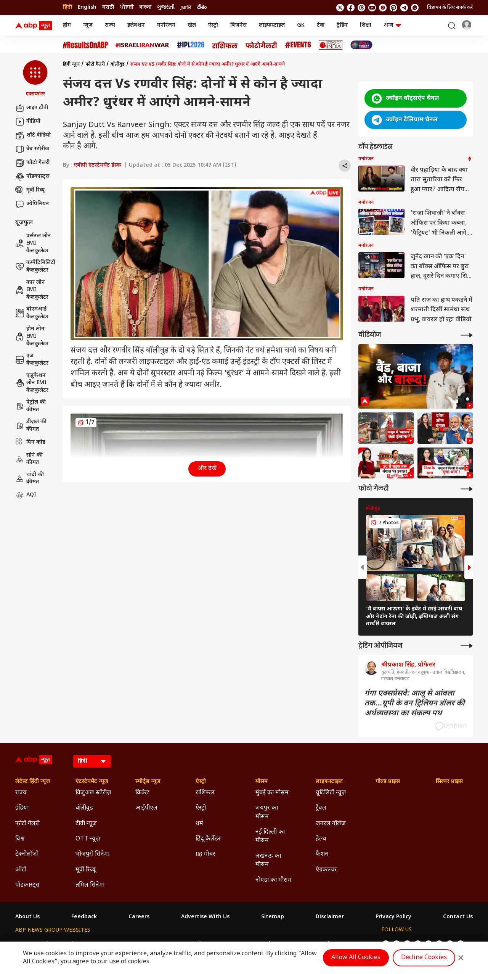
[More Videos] (467, 335)
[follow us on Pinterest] (393, 7)
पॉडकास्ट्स (32, 176)
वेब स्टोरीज (32, 149)
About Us (27, 917)
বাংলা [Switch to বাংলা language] (145, 7)
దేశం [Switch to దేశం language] (202, 7)
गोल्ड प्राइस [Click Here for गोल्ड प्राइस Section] (388, 781)
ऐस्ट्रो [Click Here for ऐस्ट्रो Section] (201, 781)
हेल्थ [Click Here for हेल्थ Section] (321, 839)
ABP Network (32, 944)
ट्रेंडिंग (342, 25)
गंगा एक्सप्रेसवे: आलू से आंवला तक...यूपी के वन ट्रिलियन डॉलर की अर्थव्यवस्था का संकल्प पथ (414, 703)
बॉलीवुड (118, 64)
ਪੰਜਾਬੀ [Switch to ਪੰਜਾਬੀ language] (126, 7)
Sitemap (272, 917)
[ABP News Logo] (35, 25)
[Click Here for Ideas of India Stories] (331, 45)
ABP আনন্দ (128, 944)
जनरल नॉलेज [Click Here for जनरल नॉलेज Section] (331, 824)
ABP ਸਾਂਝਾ (264, 944)
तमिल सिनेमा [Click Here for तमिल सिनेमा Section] (89, 885)
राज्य (110, 25)
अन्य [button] (392, 25)
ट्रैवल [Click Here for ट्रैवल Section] (321, 808)
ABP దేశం (325, 944)
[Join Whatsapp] (414, 7)
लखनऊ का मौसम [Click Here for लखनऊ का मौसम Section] (268, 860)
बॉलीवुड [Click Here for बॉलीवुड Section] (84, 808)
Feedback (84, 917)
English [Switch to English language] (87, 7)
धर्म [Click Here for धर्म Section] (199, 824)
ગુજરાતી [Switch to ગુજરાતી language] (166, 7)
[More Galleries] (467, 489)
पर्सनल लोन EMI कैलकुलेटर (33, 243)
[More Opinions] (467, 646)
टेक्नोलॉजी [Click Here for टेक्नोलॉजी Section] (27, 854)
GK (301, 25)
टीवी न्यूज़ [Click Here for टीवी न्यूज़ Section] (86, 824)
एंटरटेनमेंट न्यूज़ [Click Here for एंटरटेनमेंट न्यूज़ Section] (91, 781)
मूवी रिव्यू (30, 190)
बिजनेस (238, 25)
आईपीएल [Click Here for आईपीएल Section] (146, 808)
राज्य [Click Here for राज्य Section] (21, 793)
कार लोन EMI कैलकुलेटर (31, 290)
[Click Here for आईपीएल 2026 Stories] (190, 45)
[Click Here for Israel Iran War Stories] (142, 45)
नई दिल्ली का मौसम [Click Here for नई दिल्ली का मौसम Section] (270, 836)
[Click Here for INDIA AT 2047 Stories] (361, 45)
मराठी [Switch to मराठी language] (108, 7)
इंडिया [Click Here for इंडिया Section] (22, 808)
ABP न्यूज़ (97, 944)
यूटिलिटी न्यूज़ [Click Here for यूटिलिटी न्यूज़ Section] (331, 793)
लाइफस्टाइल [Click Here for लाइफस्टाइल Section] (329, 781)
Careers (138, 917)
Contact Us (458, 917)
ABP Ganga (231, 944)
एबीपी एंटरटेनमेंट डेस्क (97, 165)
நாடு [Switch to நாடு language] (185, 7)
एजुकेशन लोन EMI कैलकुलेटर (31, 383)
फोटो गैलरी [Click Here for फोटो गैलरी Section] (27, 824)
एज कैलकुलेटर (31, 359)
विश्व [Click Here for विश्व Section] (20, 839)
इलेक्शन (136, 25)
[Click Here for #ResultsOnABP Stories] (85, 45)
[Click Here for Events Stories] (298, 45)
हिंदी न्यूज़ (71, 64)
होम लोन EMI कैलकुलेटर (31, 336)
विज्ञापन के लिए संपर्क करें (450, 8)
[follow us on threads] (361, 7)
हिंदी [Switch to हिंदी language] (67, 7)
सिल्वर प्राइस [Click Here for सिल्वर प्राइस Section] (449, 781)
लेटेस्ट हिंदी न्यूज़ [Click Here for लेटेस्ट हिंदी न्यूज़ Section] (32, 781)
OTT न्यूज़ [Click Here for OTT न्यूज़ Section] (87, 839)
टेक (320, 25)
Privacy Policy (393, 917)
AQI (25, 495)
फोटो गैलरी (32, 162)
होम (67, 25)
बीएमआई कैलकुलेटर (31, 313)
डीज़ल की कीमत (31, 425)
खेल (192, 25)
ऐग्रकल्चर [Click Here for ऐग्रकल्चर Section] (326, 870)
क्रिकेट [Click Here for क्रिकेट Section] (142, 793)
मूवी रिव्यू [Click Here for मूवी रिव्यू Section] (85, 870)
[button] (35, 79)
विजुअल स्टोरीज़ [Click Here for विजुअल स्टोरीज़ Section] (93, 793)
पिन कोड (30, 442)
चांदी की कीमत (29, 478)
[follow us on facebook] (350, 7)
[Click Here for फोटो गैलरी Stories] (262, 44)
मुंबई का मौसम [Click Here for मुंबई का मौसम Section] (272, 793)
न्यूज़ (88, 25)
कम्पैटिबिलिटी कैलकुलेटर (35, 266)
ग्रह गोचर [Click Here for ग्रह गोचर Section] (205, 854)
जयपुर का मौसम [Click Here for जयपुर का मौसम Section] (266, 812)
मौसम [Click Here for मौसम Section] (261, 781)
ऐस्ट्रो (213, 25)
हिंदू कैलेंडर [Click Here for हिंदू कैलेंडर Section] (208, 839)
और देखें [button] (207, 469)
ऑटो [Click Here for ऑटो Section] (20, 870)
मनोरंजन (166, 25)
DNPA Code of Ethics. (104, 959)
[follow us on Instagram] (382, 7)
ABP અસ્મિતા (194, 944)
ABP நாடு (294, 944)
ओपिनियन (32, 204)
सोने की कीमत (29, 459)
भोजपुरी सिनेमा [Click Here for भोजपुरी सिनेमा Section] (92, 854)
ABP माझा (160, 944)
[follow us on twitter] (340, 7)
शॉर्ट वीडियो (33, 135)
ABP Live (68, 944)
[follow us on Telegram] (404, 7)
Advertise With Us (205, 917)
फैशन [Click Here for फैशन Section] (322, 854)
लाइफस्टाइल (272, 25)
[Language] (92, 761)
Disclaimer (330, 917)
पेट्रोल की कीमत (30, 406)
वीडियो (27, 121)
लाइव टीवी (31, 108)
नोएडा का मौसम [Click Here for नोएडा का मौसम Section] (273, 880)
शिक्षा (365, 25)
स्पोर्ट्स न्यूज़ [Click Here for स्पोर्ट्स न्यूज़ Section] (148, 781)
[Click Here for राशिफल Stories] (225, 45)
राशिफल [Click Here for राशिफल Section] (205, 793)
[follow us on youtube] (372, 7)
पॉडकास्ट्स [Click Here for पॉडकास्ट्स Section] (27, 885)
